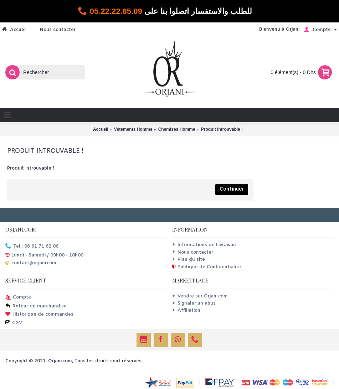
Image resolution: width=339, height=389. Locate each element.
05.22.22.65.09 (116, 11)
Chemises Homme (176, 129)
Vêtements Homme (133, 129)
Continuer (232, 189)
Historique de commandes (39, 314)
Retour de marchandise (36, 306)
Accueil (100, 129)
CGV (13, 323)
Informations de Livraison (204, 245)
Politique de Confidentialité (206, 267)
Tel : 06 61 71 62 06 (31, 246)
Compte (18, 297)
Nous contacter (192, 252)
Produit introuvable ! (222, 129)
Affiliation (186, 310)
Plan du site (188, 259)
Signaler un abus (194, 303)
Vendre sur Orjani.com (200, 296)
